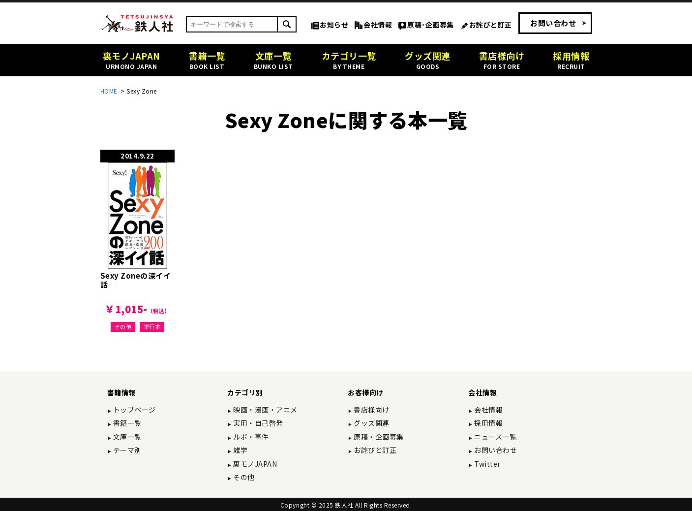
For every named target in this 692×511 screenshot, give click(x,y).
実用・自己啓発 (257, 423)
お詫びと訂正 (490, 25)
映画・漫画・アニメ (265, 410)
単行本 (152, 326)
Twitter (487, 464)
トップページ (133, 410)
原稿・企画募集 (378, 437)
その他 (123, 326)
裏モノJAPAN (254, 464)
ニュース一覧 (495, 437)
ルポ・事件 (250, 437)
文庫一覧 (126, 437)
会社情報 (377, 25)
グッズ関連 (371, 423)
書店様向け (371, 410)
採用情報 (488, 423)
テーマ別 (126, 450)
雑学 (240, 450)
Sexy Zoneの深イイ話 (135, 279)
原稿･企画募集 (430, 25)
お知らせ (334, 25)
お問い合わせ (553, 23)
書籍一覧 (126, 423)
